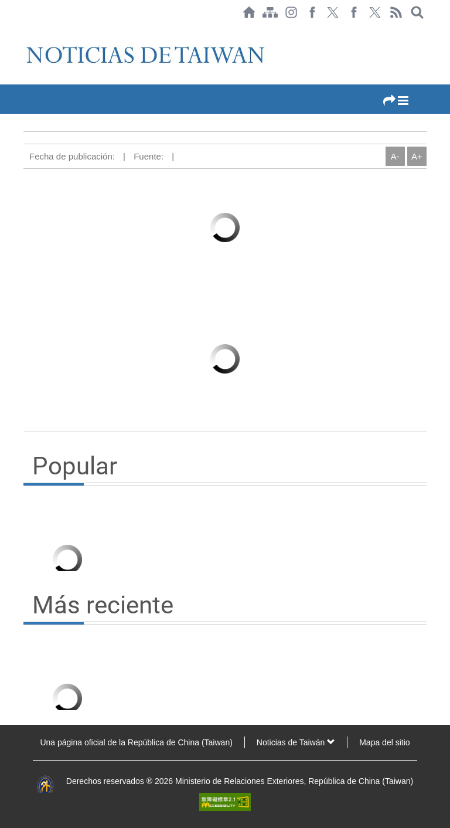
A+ (416, 156)
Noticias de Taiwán (296, 742)
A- (395, 156)
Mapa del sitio (384, 742)
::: (26, 30)
